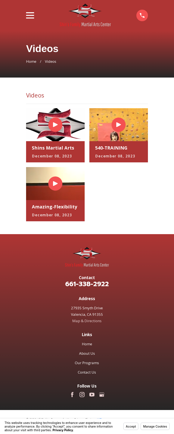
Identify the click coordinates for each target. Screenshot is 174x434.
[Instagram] (82, 394)
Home (87, 343)
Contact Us (87, 372)
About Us (87, 353)
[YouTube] (91, 394)
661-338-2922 (87, 284)
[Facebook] (72, 394)
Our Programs (87, 362)
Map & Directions (87, 320)
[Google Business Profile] (101, 394)
